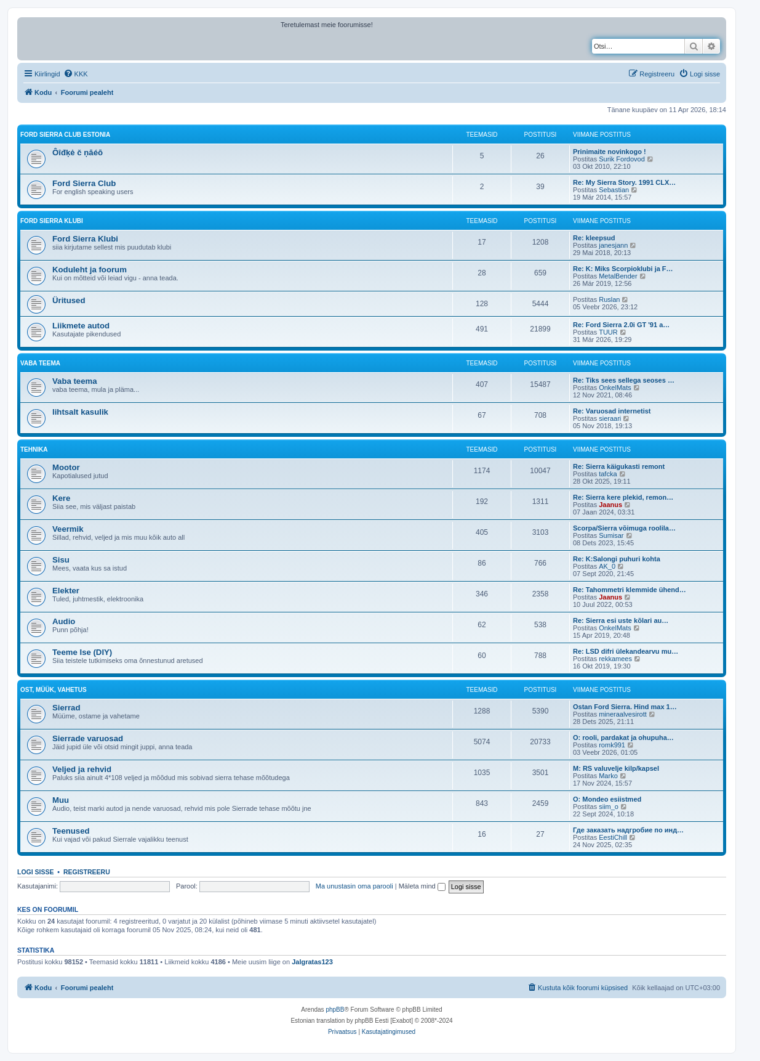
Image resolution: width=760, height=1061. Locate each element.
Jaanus (610, 504)
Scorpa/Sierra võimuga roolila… (624, 528)
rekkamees (615, 658)
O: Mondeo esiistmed (607, 799)
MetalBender (618, 276)
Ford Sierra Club (84, 183)
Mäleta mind (422, 886)
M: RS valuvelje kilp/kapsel (616, 768)
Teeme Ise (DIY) (82, 652)
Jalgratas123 (312, 961)
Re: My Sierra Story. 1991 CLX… (624, 182)
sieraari (610, 418)
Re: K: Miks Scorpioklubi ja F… (623, 268)
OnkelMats (615, 387)
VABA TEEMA (40, 363)
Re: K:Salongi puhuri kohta (616, 559)
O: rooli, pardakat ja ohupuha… (623, 737)
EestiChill (613, 837)
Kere (61, 498)
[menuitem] (75, 74)
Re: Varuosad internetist (612, 411)
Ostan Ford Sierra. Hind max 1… (625, 706)
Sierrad (66, 707)
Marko (608, 775)
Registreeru (86, 872)
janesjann (613, 245)
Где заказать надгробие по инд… (628, 830)
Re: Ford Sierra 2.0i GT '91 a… (621, 324)
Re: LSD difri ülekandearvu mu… (625, 651)
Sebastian (614, 189)
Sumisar (611, 535)
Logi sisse (35, 872)
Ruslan (609, 299)
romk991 (612, 745)
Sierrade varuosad (87, 738)
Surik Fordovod (622, 159)
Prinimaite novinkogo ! (609, 151)
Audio (63, 621)
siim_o (608, 806)
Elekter (65, 590)
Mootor (66, 467)
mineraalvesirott (623, 714)
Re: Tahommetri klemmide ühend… (629, 589)
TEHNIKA (33, 449)
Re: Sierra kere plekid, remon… (623, 497)
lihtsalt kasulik (80, 412)
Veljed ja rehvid (81, 769)
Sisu (61, 559)
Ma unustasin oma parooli (354, 886)
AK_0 (607, 566)
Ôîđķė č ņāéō (77, 152)
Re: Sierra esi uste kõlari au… (620, 620)
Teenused (71, 830)
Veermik (68, 529)
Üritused (69, 300)
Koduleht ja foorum (89, 269)
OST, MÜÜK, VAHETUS (53, 689)
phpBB (335, 1009)
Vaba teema (74, 381)
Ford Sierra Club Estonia (65, 134)
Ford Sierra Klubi (51, 220)
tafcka (608, 474)
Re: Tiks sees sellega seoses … (623, 380)
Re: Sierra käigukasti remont (619, 466)
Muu (60, 800)
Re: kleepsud (594, 238)
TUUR (608, 332)
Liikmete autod (81, 325)
